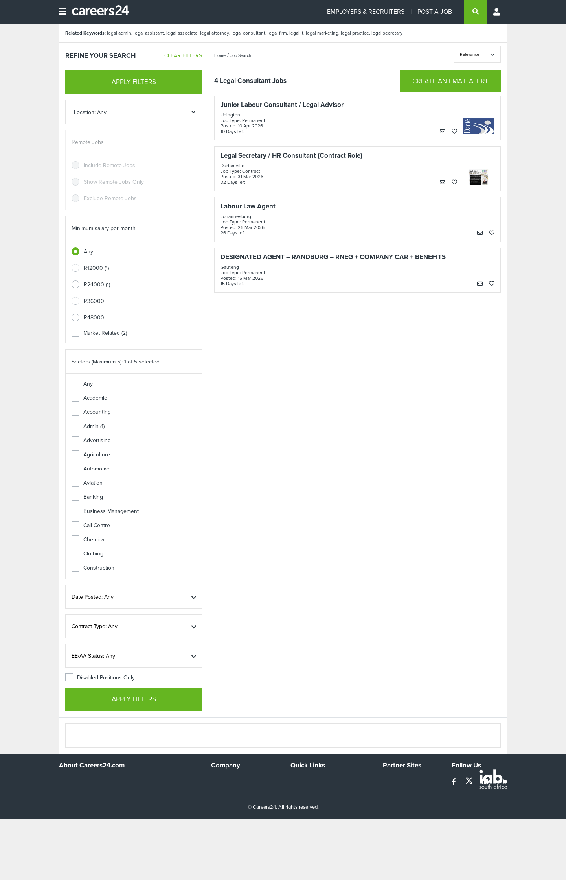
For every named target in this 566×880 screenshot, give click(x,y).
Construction (93, 568)
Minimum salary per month (104, 228)
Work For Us (226, 781)
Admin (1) (88, 426)
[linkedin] (486, 782)
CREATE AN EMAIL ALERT (450, 81)
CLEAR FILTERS (183, 56)
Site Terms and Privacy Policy (325, 802)
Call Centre (91, 525)
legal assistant (149, 33)
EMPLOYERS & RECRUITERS (365, 11)
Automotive (91, 469)
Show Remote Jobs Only (114, 182)
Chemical (88, 539)
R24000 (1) (97, 284)
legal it (296, 33)
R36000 (94, 301)
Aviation (87, 483)
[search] (475, 12)
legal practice (355, 33)
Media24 (393, 812)
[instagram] (501, 782)
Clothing (87, 554)
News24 (393, 791)
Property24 (396, 802)
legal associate (182, 33)
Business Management (105, 511)
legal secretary (386, 33)
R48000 (94, 318)
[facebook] (455, 782)
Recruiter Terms (309, 823)
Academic (89, 398)
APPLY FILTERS (134, 82)
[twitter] (469, 782)
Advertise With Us (233, 791)
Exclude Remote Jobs (110, 198)
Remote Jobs (88, 142)
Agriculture (91, 454)
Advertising (91, 440)
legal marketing (322, 33)
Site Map (300, 791)
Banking (87, 497)
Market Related (99, 333)
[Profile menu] (497, 12)
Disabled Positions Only (100, 677)
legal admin (119, 33)
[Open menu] (62, 11)
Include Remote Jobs (109, 165)
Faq (295, 834)
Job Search (240, 55)
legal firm (277, 33)
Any (88, 251)
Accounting (91, 412)
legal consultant (248, 33)
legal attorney (214, 33)
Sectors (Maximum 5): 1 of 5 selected (116, 362)
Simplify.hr (395, 781)
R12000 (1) (96, 268)
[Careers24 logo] (97, 11)
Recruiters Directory (315, 781)
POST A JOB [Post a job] (434, 11)
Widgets (300, 812)
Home (220, 55)
